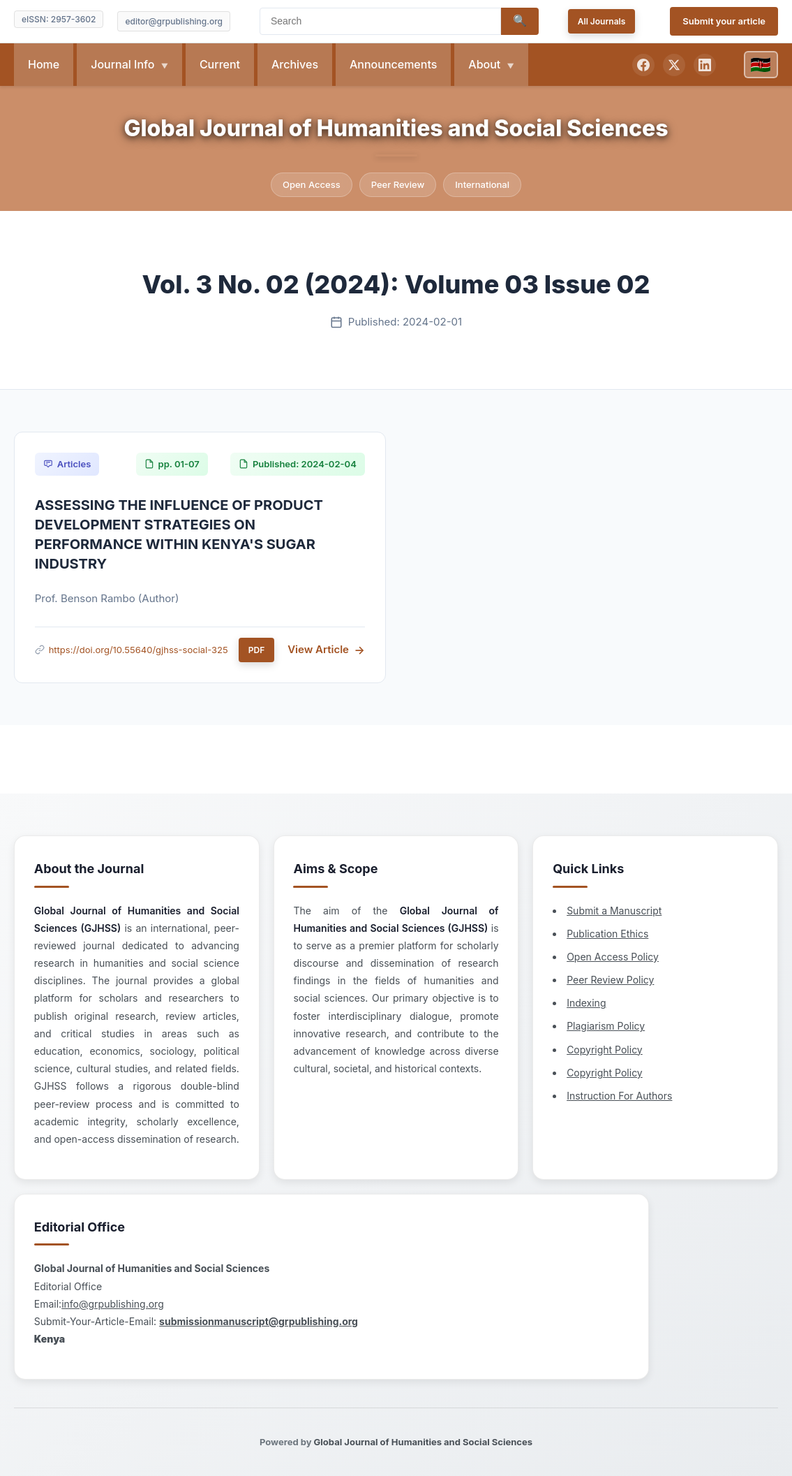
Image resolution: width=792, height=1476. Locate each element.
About (485, 64)
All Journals (602, 21)
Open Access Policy (434, 891)
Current (220, 64)
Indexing (407, 938)
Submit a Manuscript (435, 845)
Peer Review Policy (431, 915)
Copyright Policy (426, 984)
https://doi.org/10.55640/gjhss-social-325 (139, 650)
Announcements (393, 64)
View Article (318, 650)
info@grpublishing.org (622, 898)
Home (43, 64)
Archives (294, 64)
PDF (257, 650)
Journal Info (124, 64)
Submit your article (723, 21)
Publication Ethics (429, 868)
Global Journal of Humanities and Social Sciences (396, 128)
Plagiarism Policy (427, 961)
